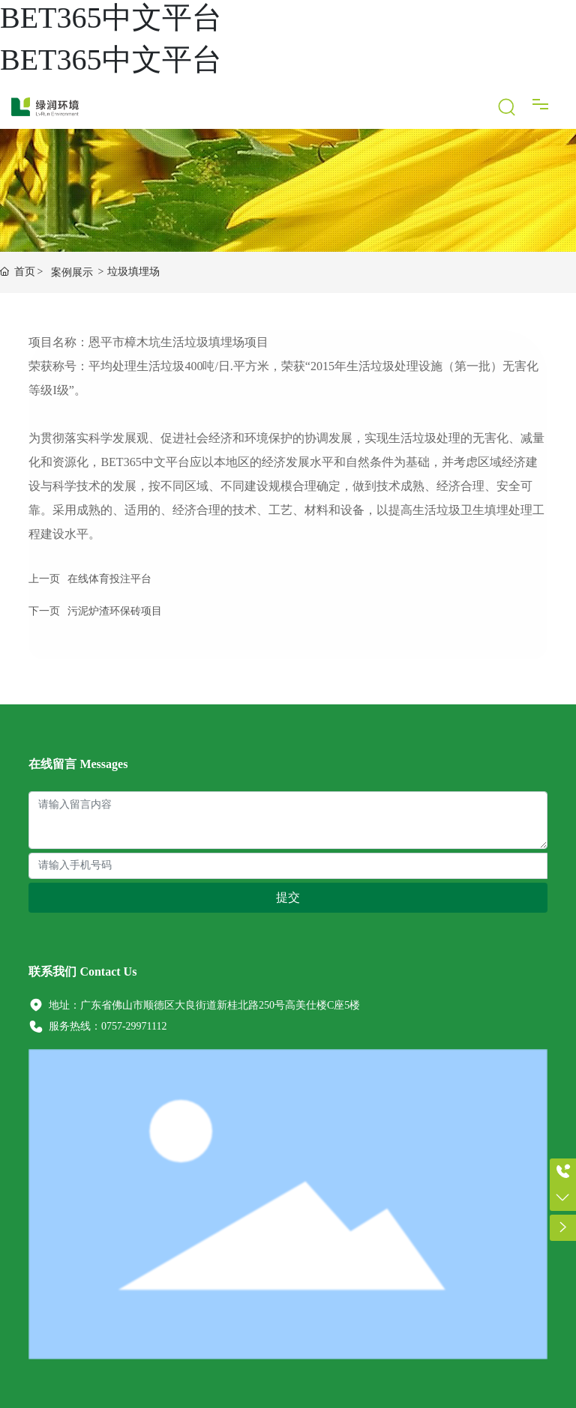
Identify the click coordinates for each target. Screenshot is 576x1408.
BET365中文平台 (111, 17)
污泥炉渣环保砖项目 (115, 611)
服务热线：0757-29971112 (97, 1026)
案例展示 (72, 272)
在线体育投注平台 (110, 578)
